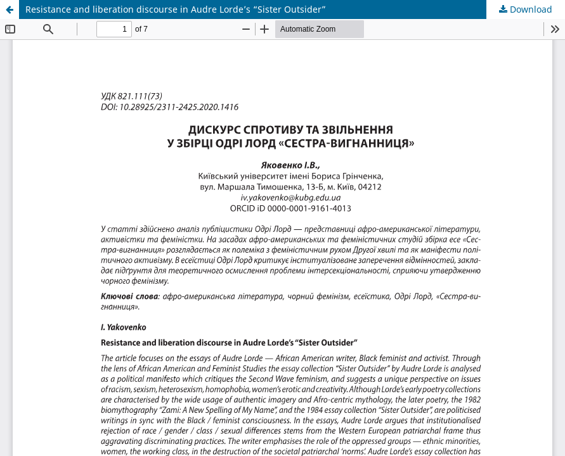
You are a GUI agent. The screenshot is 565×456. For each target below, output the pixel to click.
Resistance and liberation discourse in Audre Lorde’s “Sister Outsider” (175, 9)
